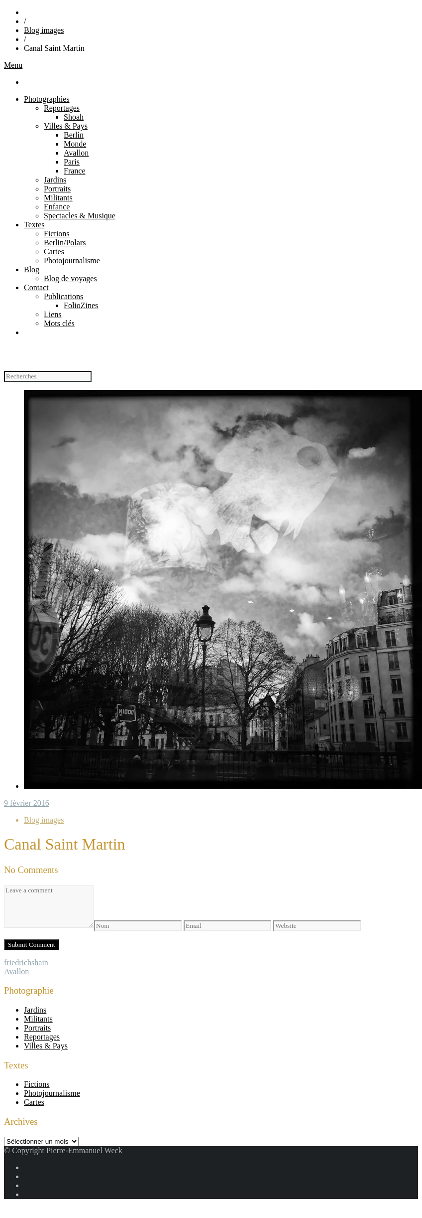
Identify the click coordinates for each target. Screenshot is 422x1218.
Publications (63, 296)
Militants (58, 197)
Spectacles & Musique (79, 215)
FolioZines (81, 305)
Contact (36, 287)
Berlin (74, 135)
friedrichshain (26, 962)
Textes (34, 224)
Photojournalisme (72, 260)
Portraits (57, 188)
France (75, 171)
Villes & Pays (66, 126)
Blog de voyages (70, 278)
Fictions (57, 233)
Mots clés (59, 323)
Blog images (44, 30)
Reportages (62, 108)
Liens (53, 314)
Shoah (74, 117)
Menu (13, 65)
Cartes (54, 251)
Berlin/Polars (65, 242)
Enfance (57, 206)
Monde (75, 144)
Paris (72, 162)
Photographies (47, 99)
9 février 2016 (26, 803)
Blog (31, 269)
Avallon (76, 153)
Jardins (55, 179)
